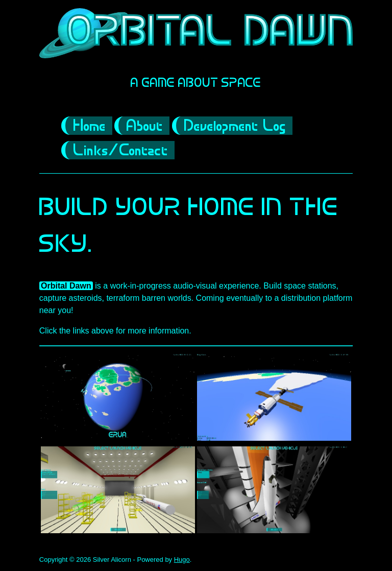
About (145, 126)
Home (90, 126)
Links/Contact (121, 151)
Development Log (235, 126)
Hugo (182, 559)
